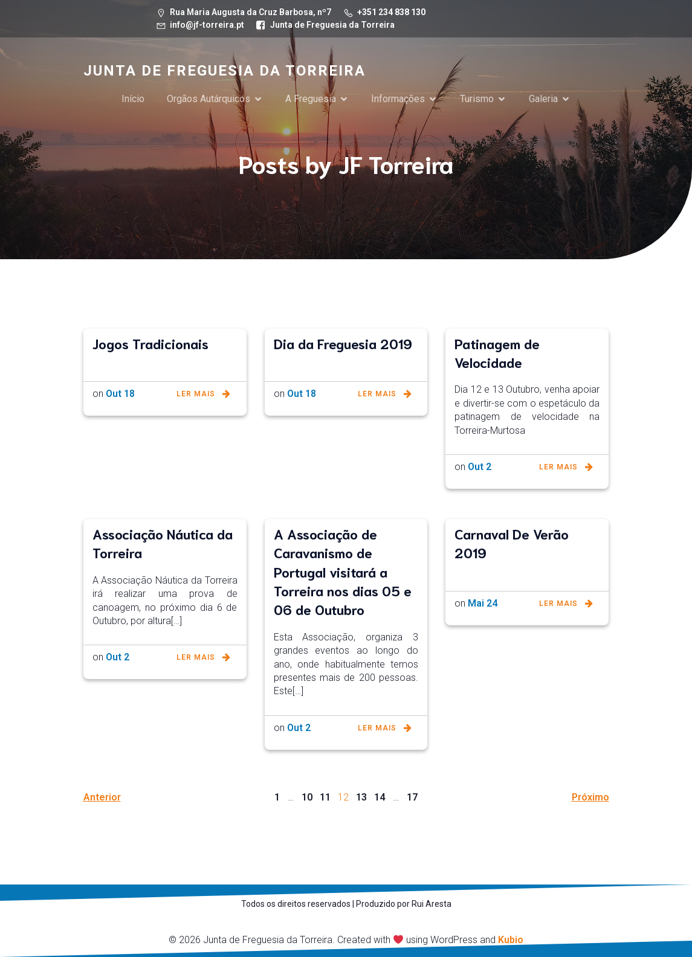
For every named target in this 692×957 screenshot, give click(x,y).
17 (412, 797)
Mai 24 (482, 603)
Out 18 (120, 393)
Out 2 (479, 466)
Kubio (510, 940)
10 (307, 797)
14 (379, 797)
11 (325, 797)
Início (132, 99)
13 (361, 797)
